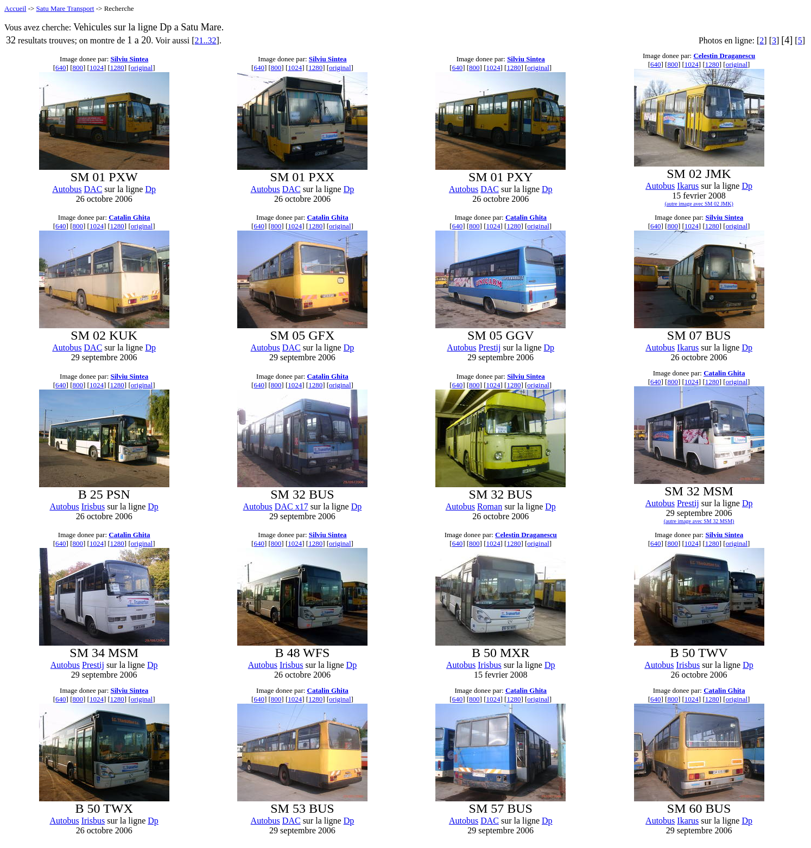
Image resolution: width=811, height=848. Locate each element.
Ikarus (688, 185)
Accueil (15, 8)
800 (78, 67)
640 (60, 67)
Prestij (490, 347)
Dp (150, 189)
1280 (117, 67)
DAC (93, 189)
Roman (489, 506)
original (142, 67)
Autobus (66, 189)
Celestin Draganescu (724, 56)
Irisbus (93, 506)
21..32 (206, 40)
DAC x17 (291, 506)
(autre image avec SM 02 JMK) (698, 204)
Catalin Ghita (129, 217)
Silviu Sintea (130, 59)
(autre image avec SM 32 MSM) (699, 521)
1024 (97, 67)
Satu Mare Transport (65, 8)
